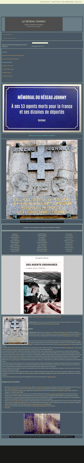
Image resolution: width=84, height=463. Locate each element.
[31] (46, 251)
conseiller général (35, 404)
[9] (6, 375)
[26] (46, 242)
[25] (45, 240)
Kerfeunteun (30, 373)
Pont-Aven (23, 397)
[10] (50, 404)
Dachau (46, 402)
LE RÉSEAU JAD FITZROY (8, 65)
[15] (18, 242)
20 (37, 387)
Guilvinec (17, 359)
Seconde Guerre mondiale (53, 323)
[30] (46, 249)
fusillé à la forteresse (13, 349)
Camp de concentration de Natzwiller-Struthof (17, 402)
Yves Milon (7, 405)
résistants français (36, 323)
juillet (14, 393)
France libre (36, 390)
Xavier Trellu (7, 407)
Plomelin (30, 344)
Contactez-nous (56, 1)
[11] (17, 235)
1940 (76, 322)
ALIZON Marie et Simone (7, 76)
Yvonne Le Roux (69, 233)
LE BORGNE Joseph (6, 72)
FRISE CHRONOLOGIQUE (68, 1)
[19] (19, 249)
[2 (18, 251)
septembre (69, 347)
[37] (71, 245)
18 (53, 334)
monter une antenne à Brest (64, 344)
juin (16, 397)
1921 (19, 397)
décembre (21, 390)
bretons (42, 323)
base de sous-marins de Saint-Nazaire (55, 393)
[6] (56, 342)
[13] (17, 239)
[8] (5, 361)
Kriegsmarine (66, 335)
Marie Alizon (15, 233)
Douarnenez (47, 387)
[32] (72, 235)
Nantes (29, 387)
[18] (18, 247)
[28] (45, 245)
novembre (38, 388)
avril (24, 387)
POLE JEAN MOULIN (45, 1)
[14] (18, 240)
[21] (45, 233)
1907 (26, 387)
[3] (78, 332)
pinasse (12, 359)
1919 (24, 390)
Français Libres (47, 332)
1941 (57, 334)
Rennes (19, 393)
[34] (71, 239)
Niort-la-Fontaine (27, 404)
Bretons (63, 332)
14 (38, 395)
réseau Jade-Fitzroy (52, 376)
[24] (45, 239)
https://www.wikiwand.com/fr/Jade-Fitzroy (10, 58)
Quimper (55, 373)
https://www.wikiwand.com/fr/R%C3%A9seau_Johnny (13, 55)
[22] (46, 235)
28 (35, 388)
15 (18, 390)
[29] (46, 247)
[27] (45, 244)
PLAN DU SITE (78, 1)
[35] (71, 242)
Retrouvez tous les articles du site (9, 38)
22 (77, 340)
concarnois (15, 356)
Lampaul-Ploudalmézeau (64, 334)
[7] (41, 359)
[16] (17, 244)
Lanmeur (15, 390)
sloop (47, 395)
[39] (71, 249)
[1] (70, 322)
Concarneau (59, 388)
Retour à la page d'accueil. (8, 34)
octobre (39, 387)
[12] (18, 237)
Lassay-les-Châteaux (45, 404)
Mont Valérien (21, 349)
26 (22, 387)
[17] (19, 245)
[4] (35, 334)
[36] (72, 244)
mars (55, 334)
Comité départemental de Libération (39, 405)
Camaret (60, 390)
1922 (16, 393)
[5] (44, 334)
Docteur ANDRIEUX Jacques (8, 69)
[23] (44, 237)
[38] (72, 247)
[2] (72, 332)
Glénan (60, 354)
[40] (71, 251)
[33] (72, 237)
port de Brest (76, 335)
